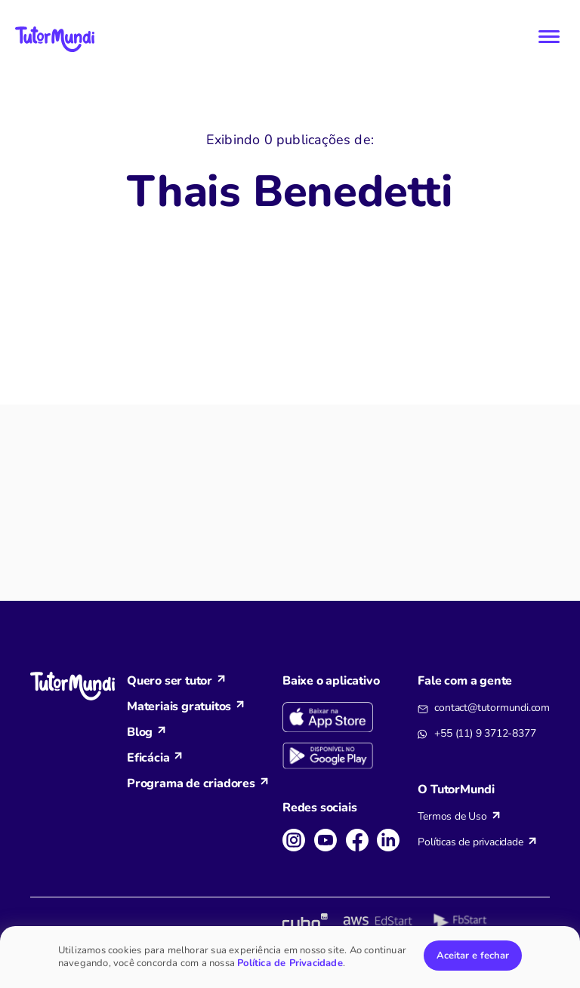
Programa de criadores (191, 783)
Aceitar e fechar (473, 955)
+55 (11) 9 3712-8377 (484, 733)
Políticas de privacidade (470, 842)
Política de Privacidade (290, 963)
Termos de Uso (452, 816)
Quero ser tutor (169, 681)
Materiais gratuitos (179, 706)
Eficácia (148, 757)
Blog (140, 732)
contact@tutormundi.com (492, 707)
